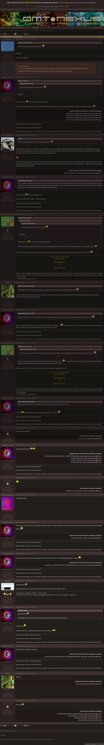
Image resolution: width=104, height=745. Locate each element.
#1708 (17, 343)
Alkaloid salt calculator (59, 258)
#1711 (17, 445)
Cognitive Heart (7, 77)
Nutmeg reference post (59, 267)
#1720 (17, 701)
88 (21, 34)
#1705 (17, 214)
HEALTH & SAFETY (18, 27)
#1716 (17, 581)
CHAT (2, 10)
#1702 (17, 77)
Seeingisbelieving (8, 495)
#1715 (17, 553)
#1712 (17, 478)
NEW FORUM (30, 3)
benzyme (8, 581)
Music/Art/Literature (33, 30)
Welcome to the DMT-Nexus (7, 30)
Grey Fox (8, 39)
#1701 (17, 39)
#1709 (17, 398)
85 (12, 34)
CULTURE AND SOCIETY (21, 30)
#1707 (17, 310)
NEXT (25, 34)
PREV (5, 34)
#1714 (17, 522)
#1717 (17, 607)
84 (8, 34)
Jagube (7, 283)
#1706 (17, 282)
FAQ (2, 27)
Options (101, 36)
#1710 (17, 428)
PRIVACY (9, 10)
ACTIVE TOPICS (98, 27)
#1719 (17, 673)
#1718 (17, 646)
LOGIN (92, 10)
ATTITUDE (35, 27)
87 (18, 34)
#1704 (17, 177)
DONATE (17, 10)
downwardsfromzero (8, 214)
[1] (59, 264)
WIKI (8, 27)
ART (28, 27)
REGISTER (100, 10)
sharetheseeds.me (24, 66)
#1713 (17, 495)
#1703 (17, 135)
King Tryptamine (7, 135)
